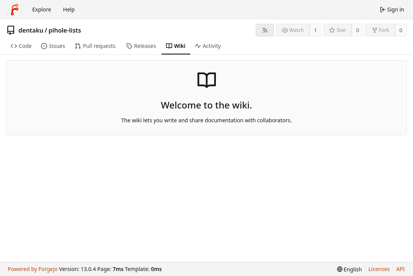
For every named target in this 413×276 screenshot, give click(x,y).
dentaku (30, 30)
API (400, 269)
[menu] (349, 269)
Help (69, 9)
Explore (41, 9)
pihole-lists (64, 30)
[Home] (14, 9)
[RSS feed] (265, 30)
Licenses (379, 269)
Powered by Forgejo (33, 269)
